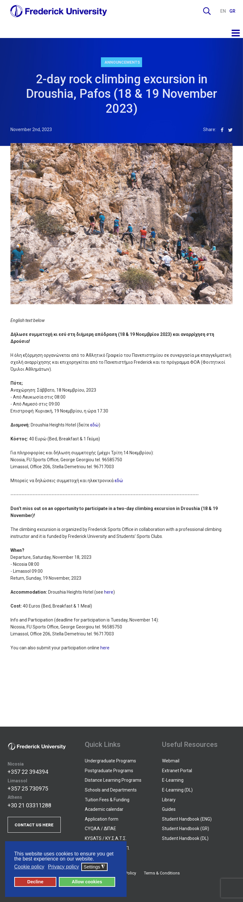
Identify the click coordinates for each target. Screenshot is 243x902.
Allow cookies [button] (87, 881)
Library (169, 799)
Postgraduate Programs (109, 770)
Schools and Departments (111, 789)
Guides (169, 809)
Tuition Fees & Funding (107, 799)
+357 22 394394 (28, 771)
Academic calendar (104, 809)
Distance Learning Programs (113, 780)
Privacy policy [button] (63, 866)
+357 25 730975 (28, 788)
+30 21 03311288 (29, 805)
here (108, 592)
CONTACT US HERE (34, 825)
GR (232, 11)
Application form (101, 819)
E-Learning (173, 780)
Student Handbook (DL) (185, 838)
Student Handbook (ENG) (187, 819)
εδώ (94, 424)
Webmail (170, 760)
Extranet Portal (177, 770)
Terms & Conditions (162, 873)
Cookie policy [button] (29, 866)
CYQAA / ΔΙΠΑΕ (100, 828)
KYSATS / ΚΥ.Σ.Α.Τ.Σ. (106, 838)
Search (207, 11)
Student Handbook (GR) (185, 828)
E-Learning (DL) (177, 789)
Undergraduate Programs (110, 760)
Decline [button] (35, 881)
